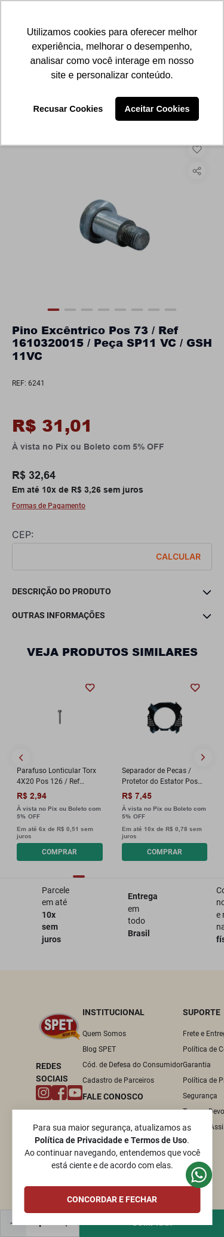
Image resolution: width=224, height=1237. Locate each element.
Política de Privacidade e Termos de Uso (111, 1140)
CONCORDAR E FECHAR (112, 1199)
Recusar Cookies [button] (68, 109)
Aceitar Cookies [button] (157, 109)
